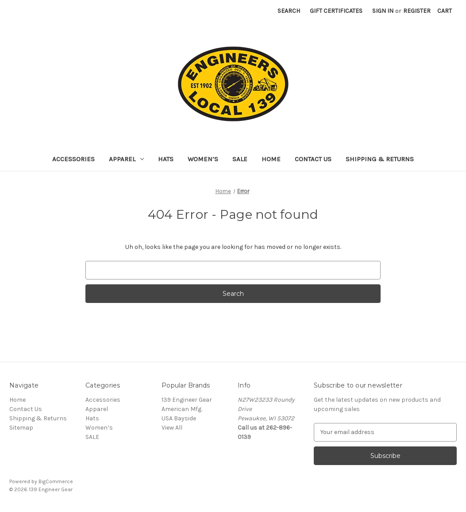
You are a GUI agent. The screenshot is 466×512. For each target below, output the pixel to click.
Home (271, 159)
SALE (239, 159)
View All (172, 427)
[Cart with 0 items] (444, 11)
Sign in (382, 11)
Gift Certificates (336, 11)
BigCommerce (56, 481)
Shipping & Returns (380, 159)
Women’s (203, 159)
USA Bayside (179, 418)
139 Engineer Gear (187, 399)
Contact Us (313, 159)
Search (288, 11)
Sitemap (21, 427)
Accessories (73, 159)
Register (417, 11)
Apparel (126, 159)
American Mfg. (182, 409)
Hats (165, 159)
